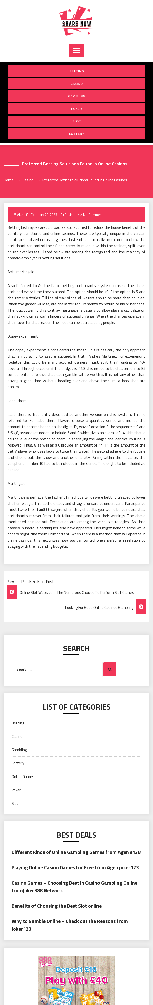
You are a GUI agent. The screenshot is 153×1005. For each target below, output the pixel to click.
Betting (76, 71)
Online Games (23, 777)
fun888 (43, 509)
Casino (77, 83)
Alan (20, 214)
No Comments (93, 214)
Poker (76, 108)
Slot (76, 121)
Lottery (76, 133)
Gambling (76, 96)
